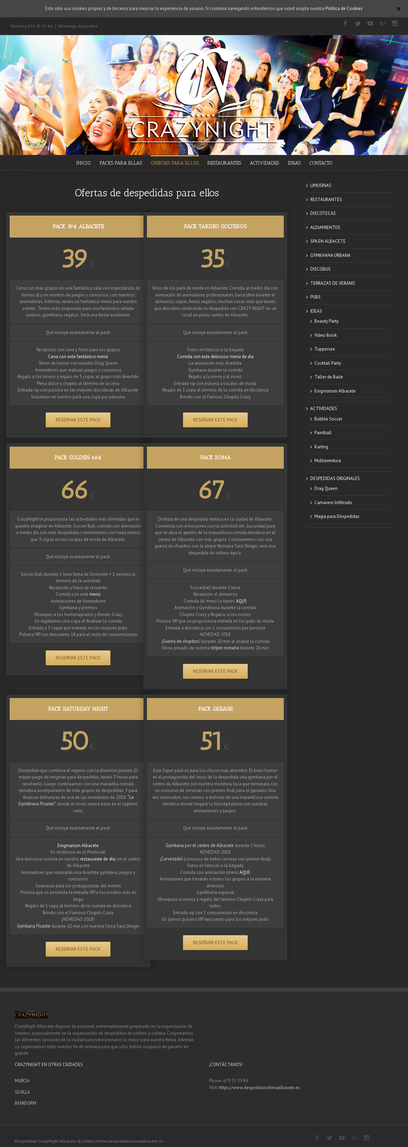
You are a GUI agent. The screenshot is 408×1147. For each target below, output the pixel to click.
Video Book (325, 335)
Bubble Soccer (328, 419)
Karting (321, 447)
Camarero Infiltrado (333, 502)
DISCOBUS (320, 269)
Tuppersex (324, 349)
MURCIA (22, 1081)
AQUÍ (241, 601)
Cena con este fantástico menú (78, 356)
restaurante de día (97, 859)
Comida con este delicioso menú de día (215, 356)
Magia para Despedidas (336, 516)
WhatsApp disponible (78, 26)
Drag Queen (325, 488)
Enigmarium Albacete (78, 845)
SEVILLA (22, 1092)
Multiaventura (327, 460)
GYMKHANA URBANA (330, 255)
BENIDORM (25, 1103)
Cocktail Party (327, 363)
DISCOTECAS (323, 213)
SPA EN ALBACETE (328, 241)
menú (94, 594)
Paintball (323, 433)
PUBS (315, 297)
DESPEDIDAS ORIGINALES (335, 478)
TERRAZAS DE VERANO (332, 283)
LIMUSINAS (320, 185)
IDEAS (316, 311)
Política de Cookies (344, 8)
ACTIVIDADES (323, 408)
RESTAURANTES (326, 199)
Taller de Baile (328, 377)
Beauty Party (326, 321)
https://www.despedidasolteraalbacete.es (259, 1088)
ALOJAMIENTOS (325, 227)
